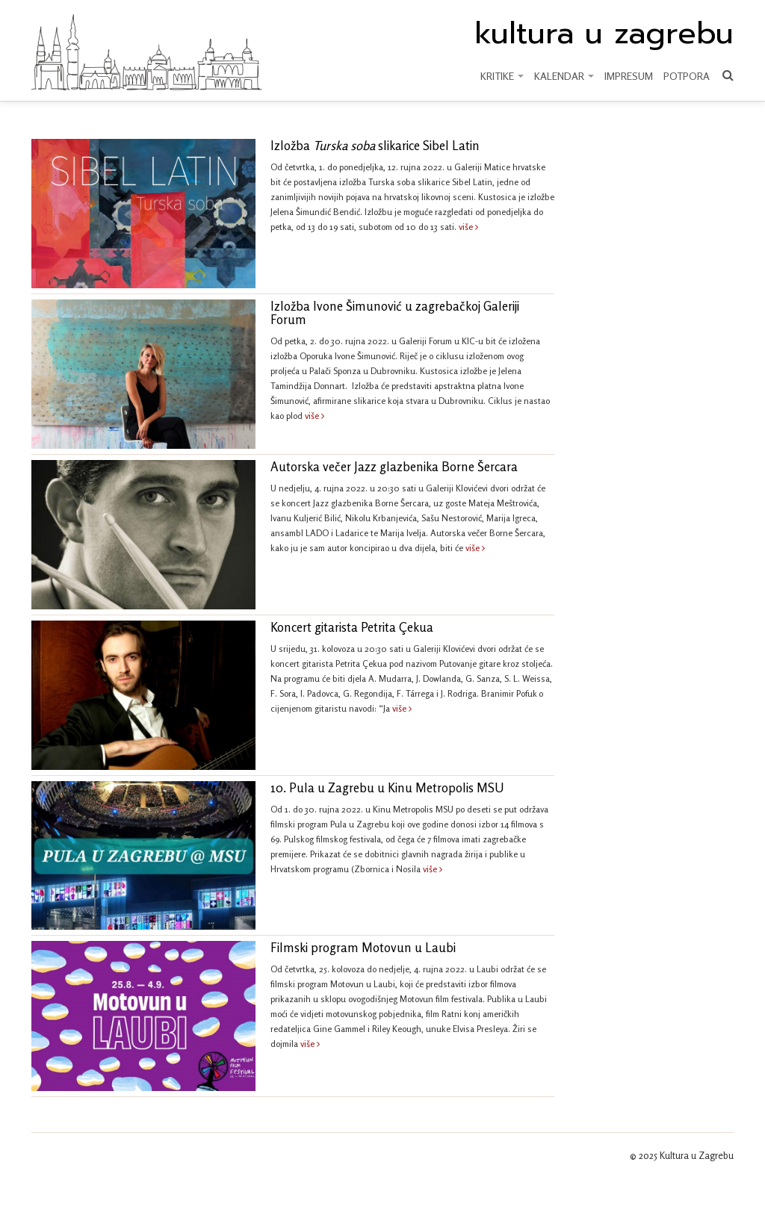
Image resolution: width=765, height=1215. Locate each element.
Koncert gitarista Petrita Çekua (351, 627)
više (468, 226)
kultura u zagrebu (604, 33)
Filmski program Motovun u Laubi (363, 947)
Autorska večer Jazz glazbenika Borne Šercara (394, 466)
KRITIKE (502, 75)
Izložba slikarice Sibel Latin (375, 145)
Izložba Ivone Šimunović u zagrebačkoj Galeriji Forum (394, 313)
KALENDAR (564, 75)
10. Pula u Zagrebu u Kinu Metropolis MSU (387, 787)
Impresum (628, 75)
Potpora (686, 75)
